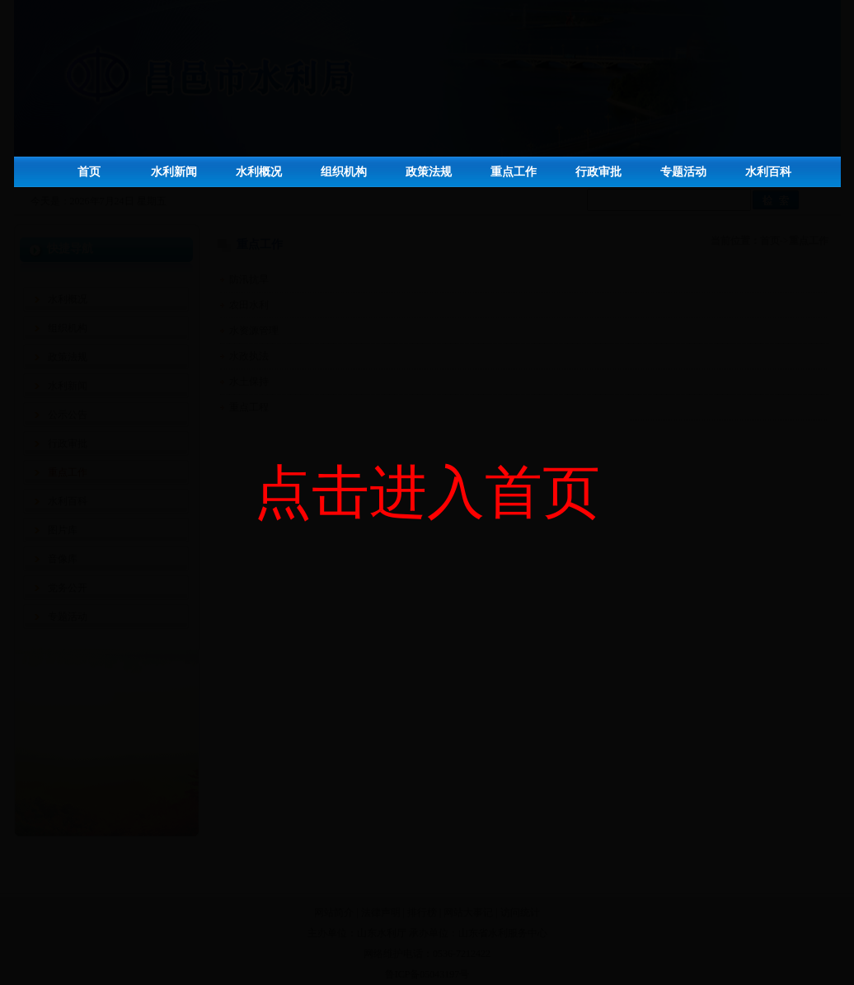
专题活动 (683, 172)
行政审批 (598, 172)
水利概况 (259, 172)
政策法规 (429, 172)
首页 (89, 172)
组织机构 (344, 172)
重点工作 (513, 172)
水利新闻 (174, 172)
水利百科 (768, 172)
